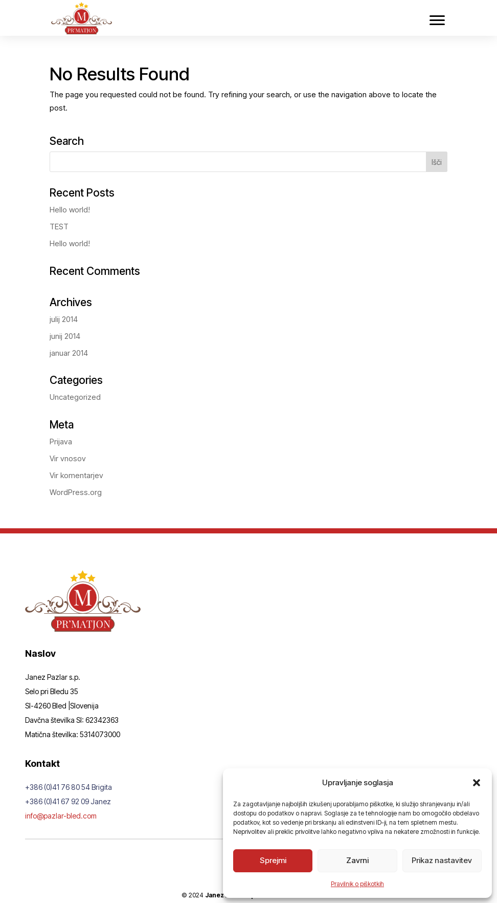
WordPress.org (76, 492)
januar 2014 (69, 353)
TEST (59, 226)
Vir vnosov (68, 458)
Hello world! (70, 209)
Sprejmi (273, 860)
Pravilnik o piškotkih (357, 884)
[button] (476, 783)
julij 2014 (64, 319)
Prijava (61, 441)
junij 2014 (65, 336)
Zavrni (357, 860)
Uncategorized (75, 397)
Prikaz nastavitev (442, 860)
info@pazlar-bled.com (68, 815)
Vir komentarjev (76, 475)
